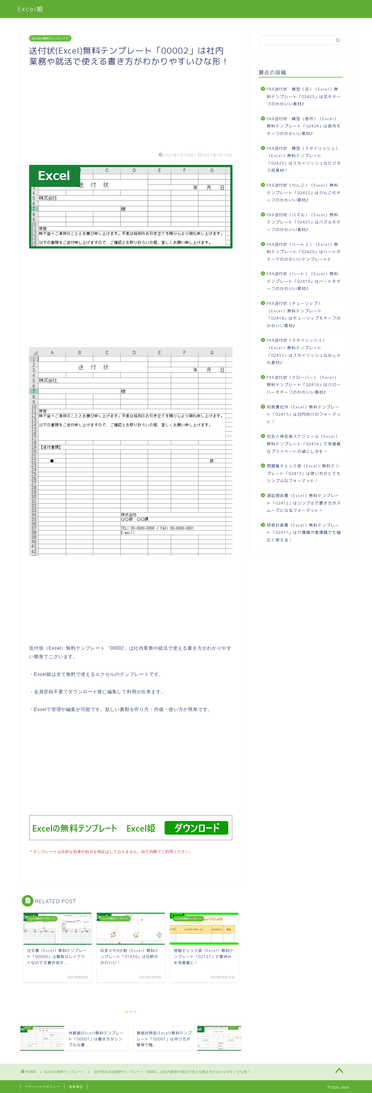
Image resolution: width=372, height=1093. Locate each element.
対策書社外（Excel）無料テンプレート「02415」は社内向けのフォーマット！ (304, 414)
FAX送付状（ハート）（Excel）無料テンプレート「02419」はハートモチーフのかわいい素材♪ (304, 281)
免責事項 (76, 1086)
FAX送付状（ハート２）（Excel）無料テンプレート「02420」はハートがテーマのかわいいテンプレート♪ (304, 252)
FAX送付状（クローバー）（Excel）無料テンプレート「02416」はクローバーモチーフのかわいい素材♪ (304, 384)
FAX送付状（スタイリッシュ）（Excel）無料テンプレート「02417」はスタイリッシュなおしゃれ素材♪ (304, 351)
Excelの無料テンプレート (50, 38)
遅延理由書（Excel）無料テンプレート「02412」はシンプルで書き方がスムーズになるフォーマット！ (304, 503)
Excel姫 (30, 9)
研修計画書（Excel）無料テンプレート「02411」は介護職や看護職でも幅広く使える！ (304, 532)
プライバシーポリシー (42, 1086)
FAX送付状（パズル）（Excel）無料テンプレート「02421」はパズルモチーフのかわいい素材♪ (304, 222)
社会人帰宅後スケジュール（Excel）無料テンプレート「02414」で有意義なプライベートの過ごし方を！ (304, 443)
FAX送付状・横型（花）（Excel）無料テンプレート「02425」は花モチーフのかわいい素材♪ (304, 96)
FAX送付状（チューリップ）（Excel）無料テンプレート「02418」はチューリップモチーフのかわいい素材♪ (304, 314)
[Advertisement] (131, 107)
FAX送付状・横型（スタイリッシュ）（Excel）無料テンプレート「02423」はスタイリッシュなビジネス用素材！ (304, 159)
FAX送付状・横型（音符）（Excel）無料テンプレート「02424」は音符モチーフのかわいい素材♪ (304, 126)
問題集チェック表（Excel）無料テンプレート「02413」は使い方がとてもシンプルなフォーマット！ (304, 473)
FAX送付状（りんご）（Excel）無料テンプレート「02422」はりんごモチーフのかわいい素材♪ (304, 192)
